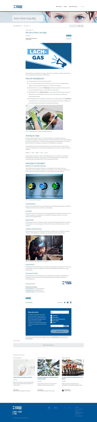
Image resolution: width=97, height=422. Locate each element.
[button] (48, 345)
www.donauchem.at (30, 283)
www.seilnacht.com (30, 288)
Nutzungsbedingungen (79, 415)
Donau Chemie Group (73, 6)
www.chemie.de (29, 290)
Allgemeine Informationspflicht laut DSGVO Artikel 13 (79, 412)
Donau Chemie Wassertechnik (58, 319)
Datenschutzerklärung (55, 336)
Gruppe (54, 322)
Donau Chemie (55, 320)
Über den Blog (58, 6)
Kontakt (65, 6)
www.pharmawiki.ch (30, 292)
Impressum (77, 407)
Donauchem (54, 315)
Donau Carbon (55, 317)
